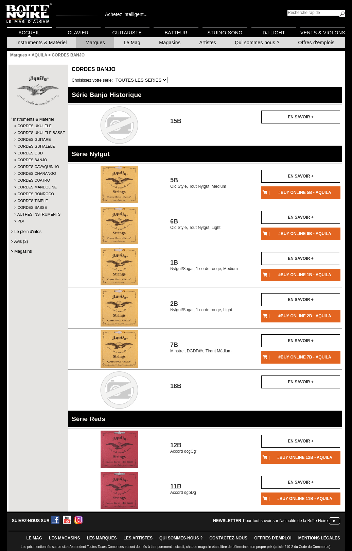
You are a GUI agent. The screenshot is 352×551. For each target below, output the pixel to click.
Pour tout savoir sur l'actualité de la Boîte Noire (285, 520)
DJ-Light (274, 32)
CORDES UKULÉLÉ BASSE (37, 133)
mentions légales (319, 538)
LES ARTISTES (138, 538)
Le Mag (132, 42)
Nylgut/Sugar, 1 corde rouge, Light (201, 306)
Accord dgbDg (183, 489)
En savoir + (300, 117)
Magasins (169, 42)
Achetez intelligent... (126, 14)
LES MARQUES (102, 538)
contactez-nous (228, 538)
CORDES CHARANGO (36, 173)
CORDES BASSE (32, 207)
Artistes (207, 42)
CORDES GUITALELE (36, 146)
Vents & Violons (322, 32)
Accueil (29, 32)
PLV (20, 221)
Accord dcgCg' (183, 448)
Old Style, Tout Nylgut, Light (195, 224)
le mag (34, 538)
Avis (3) (21, 241)
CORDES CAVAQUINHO (37, 167)
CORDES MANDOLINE (37, 187)
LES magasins (64, 538)
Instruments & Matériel (41, 42)
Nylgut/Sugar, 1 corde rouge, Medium (204, 265)
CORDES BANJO (32, 160)
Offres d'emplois (316, 42)
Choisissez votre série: (93, 80)
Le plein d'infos (27, 231)
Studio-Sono (224, 32)
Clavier (78, 32)
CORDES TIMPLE (32, 201)
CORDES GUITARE (34, 139)
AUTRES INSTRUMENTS (37, 214)
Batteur (175, 32)
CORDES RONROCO (35, 194)
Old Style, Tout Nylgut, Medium (198, 183)
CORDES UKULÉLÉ (34, 126)
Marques (95, 42)
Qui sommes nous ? (257, 42)
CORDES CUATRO (33, 180)
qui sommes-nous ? (181, 538)
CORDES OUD (30, 153)
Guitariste (127, 32)
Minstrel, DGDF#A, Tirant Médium (200, 347)
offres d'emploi (273, 538)
